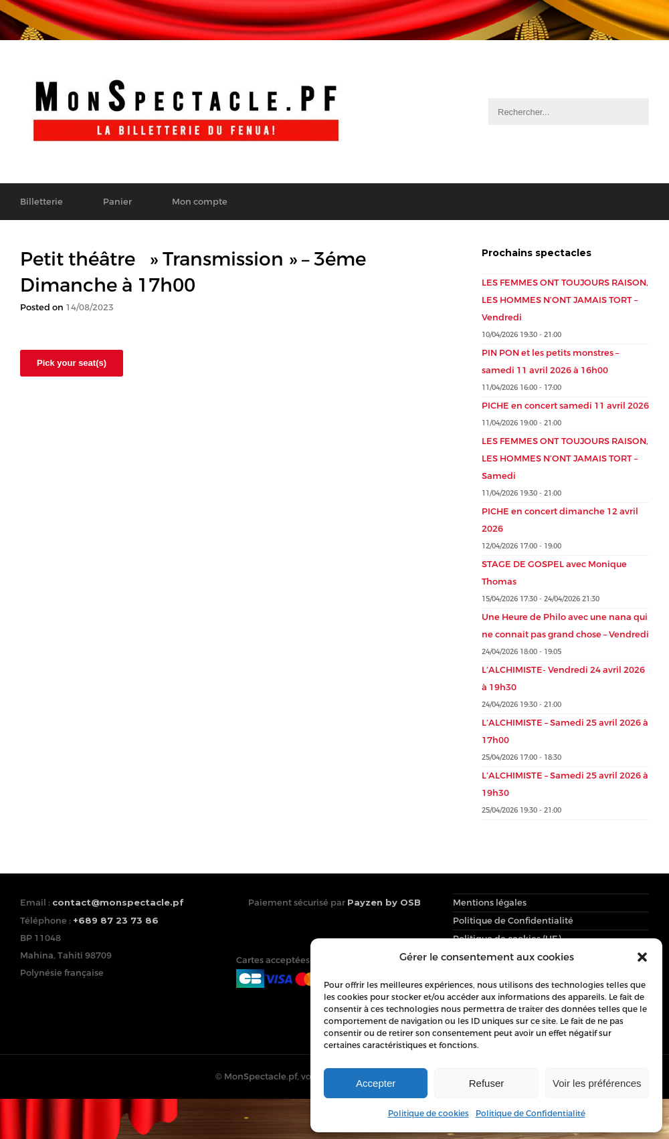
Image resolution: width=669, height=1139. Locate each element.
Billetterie (41, 201)
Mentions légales (490, 902)
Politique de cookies (428, 1113)
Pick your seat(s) (71, 363)
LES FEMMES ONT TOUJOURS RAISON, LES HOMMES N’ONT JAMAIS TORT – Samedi (565, 458)
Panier (117, 201)
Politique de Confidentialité (530, 1113)
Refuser (486, 1083)
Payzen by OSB (384, 902)
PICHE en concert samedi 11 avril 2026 (565, 405)
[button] (642, 957)
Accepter (375, 1083)
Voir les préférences (597, 1083)
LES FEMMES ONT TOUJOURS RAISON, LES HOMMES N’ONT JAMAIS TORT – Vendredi (565, 300)
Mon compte (199, 201)
